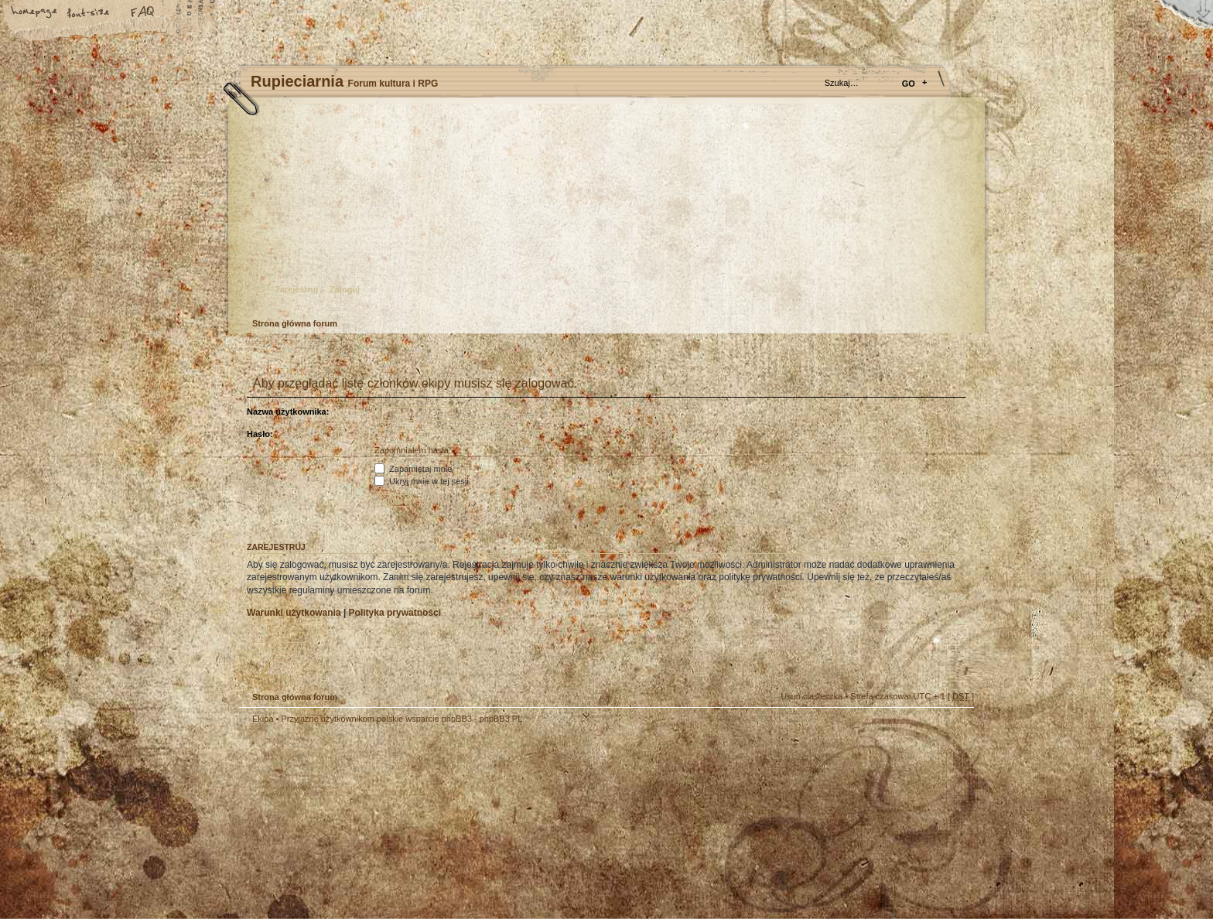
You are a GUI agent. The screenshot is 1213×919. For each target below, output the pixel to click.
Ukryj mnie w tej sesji (421, 481)
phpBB (413, 821)
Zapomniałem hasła (411, 450)
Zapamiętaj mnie (413, 468)
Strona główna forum (604, 213)
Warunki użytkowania (294, 612)
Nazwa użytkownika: (288, 411)
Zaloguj (345, 289)
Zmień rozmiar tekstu (89, 13)
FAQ (143, 13)
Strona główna (35, 13)
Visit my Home (927, 867)
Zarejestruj (296, 289)
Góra (954, 728)
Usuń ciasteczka (811, 696)
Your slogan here (483, 823)
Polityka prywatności (395, 612)
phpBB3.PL (501, 718)
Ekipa (263, 718)
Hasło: (260, 434)
